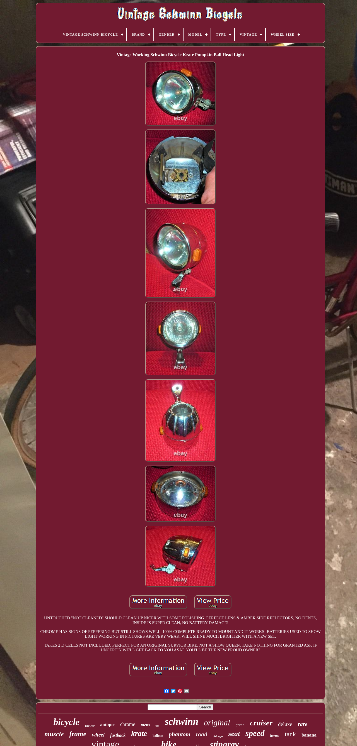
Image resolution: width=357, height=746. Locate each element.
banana (309, 735)
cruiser (261, 722)
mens (145, 725)
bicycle (66, 722)
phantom (179, 734)
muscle (54, 734)
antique (107, 724)
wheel (98, 735)
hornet (274, 736)
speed (254, 733)
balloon (158, 736)
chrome (127, 724)
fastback (118, 735)
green (240, 725)
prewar (90, 725)
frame (77, 734)
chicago (218, 736)
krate (139, 733)
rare (302, 724)
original (217, 722)
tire (157, 725)
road (201, 734)
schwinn (182, 721)
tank (290, 734)
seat (234, 734)
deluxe (285, 724)
